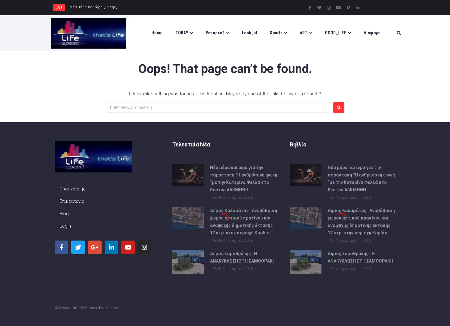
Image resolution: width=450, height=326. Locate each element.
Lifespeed (112, 308)
